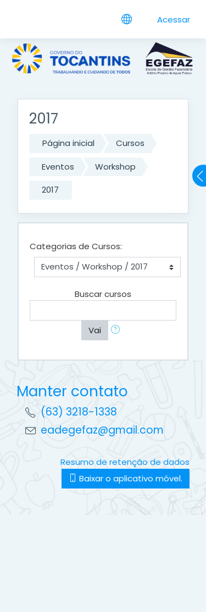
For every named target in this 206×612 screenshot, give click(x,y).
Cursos (130, 143)
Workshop (115, 166)
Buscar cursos (103, 294)
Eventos (58, 166)
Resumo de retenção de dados (125, 462)
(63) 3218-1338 (79, 412)
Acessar (173, 19)
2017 (50, 189)
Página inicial (68, 143)
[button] (117, 331)
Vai (94, 330)
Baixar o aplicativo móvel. (125, 478)
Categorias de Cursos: (76, 246)
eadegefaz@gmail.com (102, 430)
